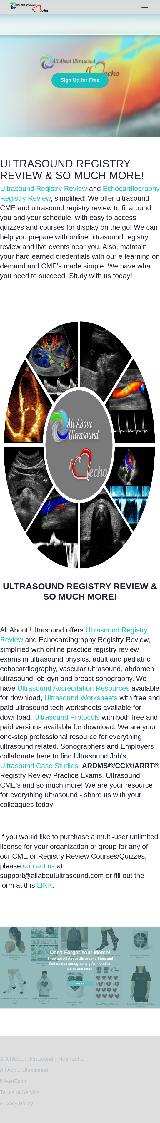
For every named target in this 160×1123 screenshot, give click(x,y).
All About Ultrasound (24, 1070)
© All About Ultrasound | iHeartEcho (42, 1059)
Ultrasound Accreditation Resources (73, 688)
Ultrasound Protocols (67, 717)
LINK (44, 885)
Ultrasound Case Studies (39, 766)
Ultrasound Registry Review (43, 188)
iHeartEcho (13, 1081)
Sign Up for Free (80, 80)
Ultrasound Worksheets (81, 698)
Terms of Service (19, 1092)
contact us (39, 866)
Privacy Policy (16, 1104)
